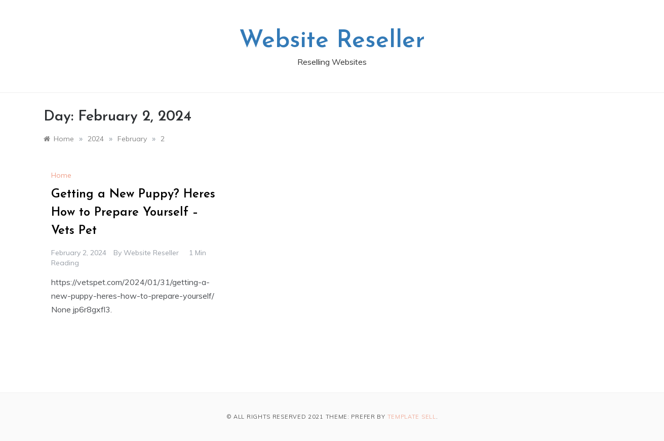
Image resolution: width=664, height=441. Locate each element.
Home (61, 175)
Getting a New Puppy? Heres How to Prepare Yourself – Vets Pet (133, 212)
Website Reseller (332, 41)
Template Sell (411, 416)
